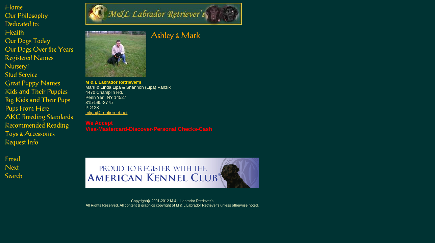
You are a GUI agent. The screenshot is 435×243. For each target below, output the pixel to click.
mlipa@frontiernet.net (106, 112)
